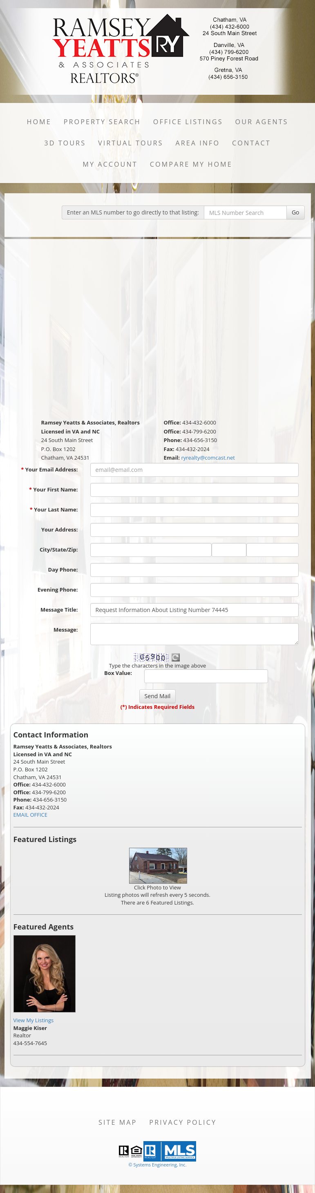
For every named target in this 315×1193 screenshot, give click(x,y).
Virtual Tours (130, 143)
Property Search (102, 121)
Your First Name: (53, 489)
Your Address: (59, 529)
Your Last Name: (54, 509)
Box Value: (118, 673)
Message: (66, 629)
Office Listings (188, 121)
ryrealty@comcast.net (208, 457)
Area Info (197, 143)
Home (39, 121)
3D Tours (65, 143)
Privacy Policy (183, 1122)
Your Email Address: (49, 469)
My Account (110, 164)
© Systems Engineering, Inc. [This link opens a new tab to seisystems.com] (157, 1165)
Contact (251, 143)
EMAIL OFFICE (30, 814)
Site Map (117, 1122)
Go (295, 212)
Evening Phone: (58, 589)
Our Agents (261, 121)
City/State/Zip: (59, 549)
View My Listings (33, 1020)
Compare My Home (191, 164)
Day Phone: (63, 569)
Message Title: (59, 609)
